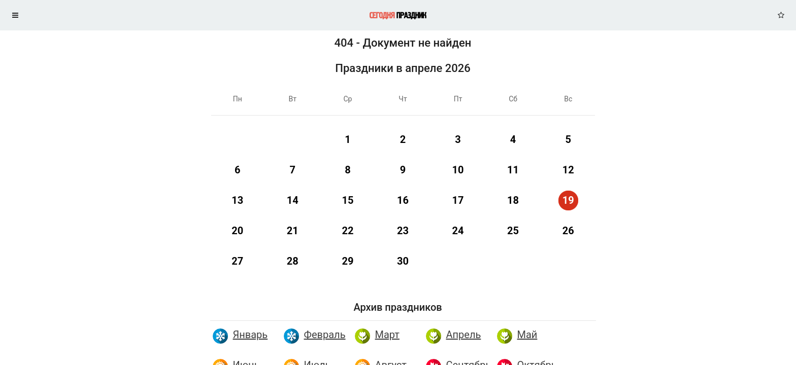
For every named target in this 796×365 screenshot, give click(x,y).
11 (513, 169)
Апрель (463, 334)
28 (292, 261)
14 (292, 200)
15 (347, 200)
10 (458, 169)
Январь (250, 334)
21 (292, 230)
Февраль (325, 334)
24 (458, 230)
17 (458, 200)
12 (568, 169)
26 (568, 230)
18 (513, 200)
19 (568, 200)
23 (403, 230)
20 (237, 230)
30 (403, 261)
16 (403, 200)
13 (237, 200)
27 (237, 261)
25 (513, 230)
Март (387, 334)
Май (527, 334)
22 (347, 230)
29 (347, 261)
